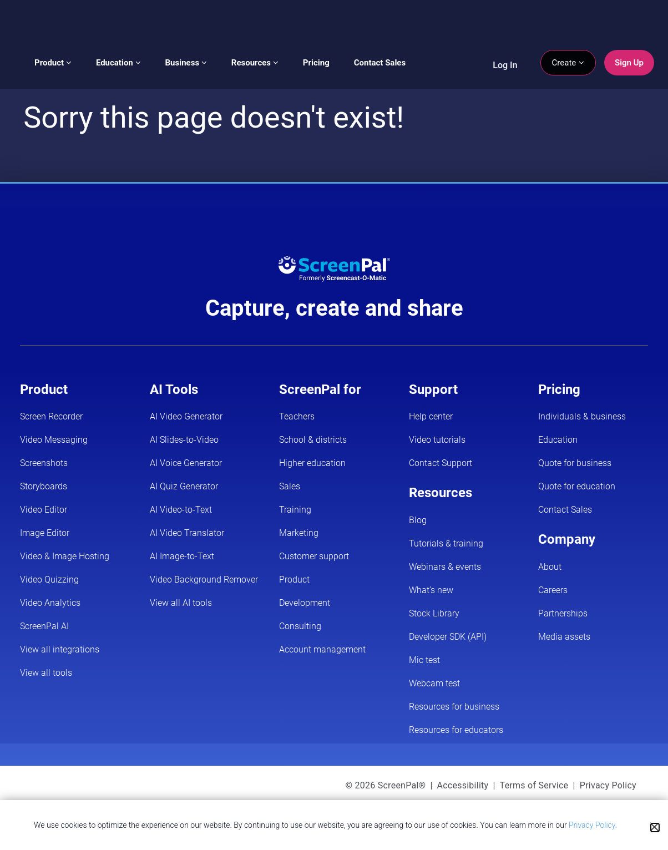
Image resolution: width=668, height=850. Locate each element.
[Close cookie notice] (655, 827)
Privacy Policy (608, 785)
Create (568, 63)
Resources (255, 63)
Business (186, 63)
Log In (505, 65)
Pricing (316, 63)
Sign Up (629, 63)
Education (118, 63)
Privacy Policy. (593, 825)
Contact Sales (380, 63)
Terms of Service (534, 785)
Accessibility (463, 785)
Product (53, 63)
